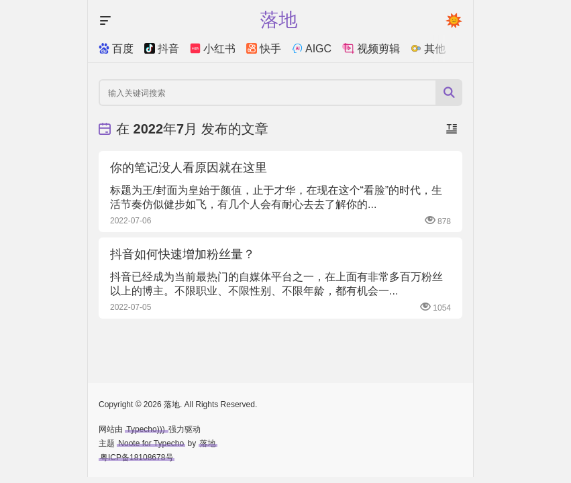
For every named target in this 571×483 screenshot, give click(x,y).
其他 (428, 48)
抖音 (161, 48)
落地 (208, 443)
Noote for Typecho (151, 443)
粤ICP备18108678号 (136, 457)
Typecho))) (146, 429)
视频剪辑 (371, 48)
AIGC (311, 48)
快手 (263, 48)
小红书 (213, 48)
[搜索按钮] (448, 92)
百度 (116, 48)
